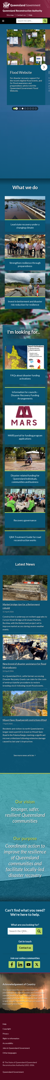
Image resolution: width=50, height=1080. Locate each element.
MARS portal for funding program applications (25, 437)
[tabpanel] (26, 67)
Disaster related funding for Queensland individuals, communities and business (25, 478)
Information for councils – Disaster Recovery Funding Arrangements (25, 395)
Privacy (6, 1033)
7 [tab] (36, 109)
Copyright (7, 1029)
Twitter (37, 964)
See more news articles (24, 755)
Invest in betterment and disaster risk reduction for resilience (25, 303)
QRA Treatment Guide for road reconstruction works (25, 539)
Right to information (11, 1038)
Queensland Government (13, 1072)
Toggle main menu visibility (3, 21)
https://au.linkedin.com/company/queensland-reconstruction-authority (20, 964)
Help (30, 15)
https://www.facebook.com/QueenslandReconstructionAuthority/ (12, 964)
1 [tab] (20, 109)
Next (44, 67)
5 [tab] (31, 109)
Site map (10, 15)
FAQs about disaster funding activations (25, 377)
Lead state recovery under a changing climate (25, 226)
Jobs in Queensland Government (16, 1048)
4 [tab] (28, 109)
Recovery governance (25, 520)
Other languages (10, 1053)
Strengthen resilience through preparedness (25, 264)
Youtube (28, 964)
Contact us (21, 15)
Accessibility (8, 1043)
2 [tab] (23, 109)
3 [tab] (25, 109)
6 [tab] (33, 109)
